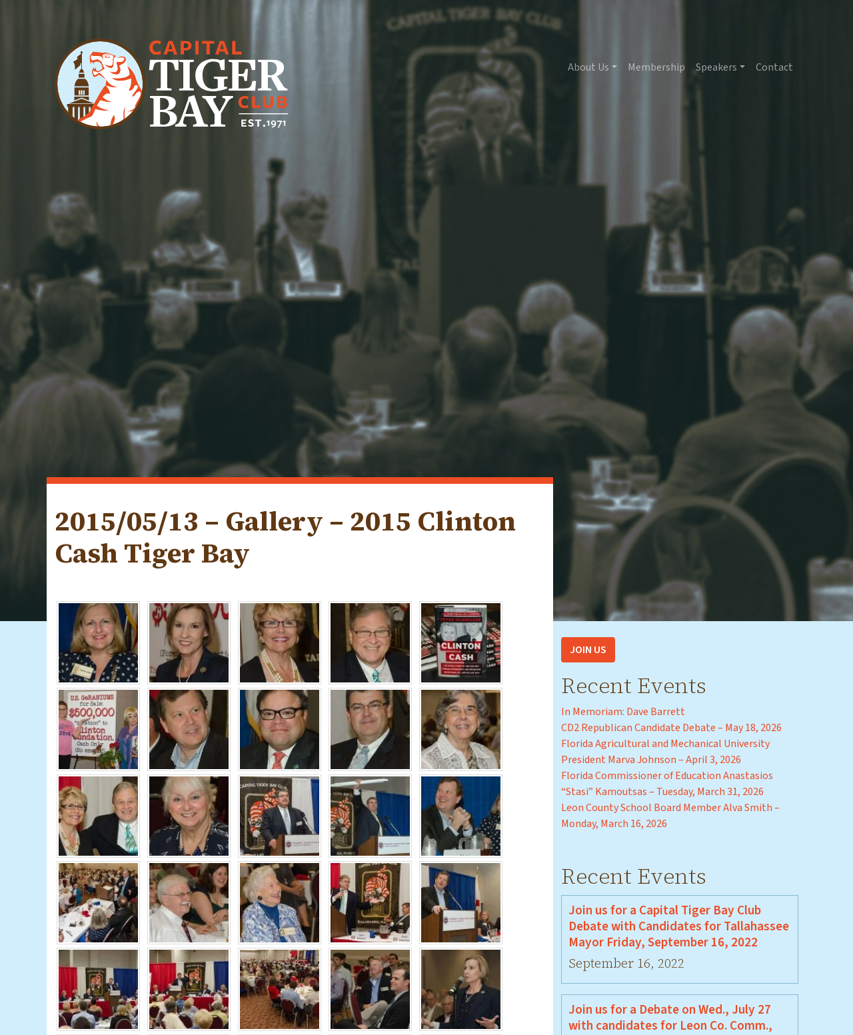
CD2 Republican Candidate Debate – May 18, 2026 (671, 727)
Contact (774, 67)
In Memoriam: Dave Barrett (623, 711)
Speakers (716, 67)
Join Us (588, 649)
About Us (588, 67)
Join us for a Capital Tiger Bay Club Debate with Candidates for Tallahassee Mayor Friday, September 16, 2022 (678, 926)
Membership (656, 67)
